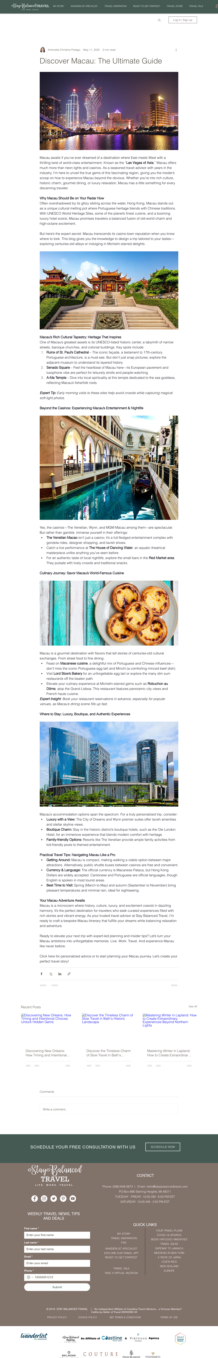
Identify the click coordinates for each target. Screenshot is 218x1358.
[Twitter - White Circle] (53, 1198)
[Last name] (56, 1249)
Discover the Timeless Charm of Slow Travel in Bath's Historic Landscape (109, 1053)
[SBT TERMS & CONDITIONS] (125, 1317)
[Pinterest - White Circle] (63, 1198)
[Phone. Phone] (61, 1277)
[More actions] (176, 49)
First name (31, 1228)
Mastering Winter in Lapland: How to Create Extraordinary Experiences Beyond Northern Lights (168, 1053)
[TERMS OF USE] (169, 1317)
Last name (31, 1242)
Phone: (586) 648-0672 (117, 1186)
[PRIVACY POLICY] (57, 1317)
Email (28, 1256)
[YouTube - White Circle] (72, 1198)
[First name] (56, 1235)
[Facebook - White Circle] (34, 1198)
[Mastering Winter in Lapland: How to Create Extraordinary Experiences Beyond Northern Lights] (170, 1029)
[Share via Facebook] (41, 974)
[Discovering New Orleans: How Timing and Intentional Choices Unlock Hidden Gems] (48, 1029)
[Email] (56, 1263)
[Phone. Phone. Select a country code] (30, 1277)
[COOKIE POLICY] (87, 1317)
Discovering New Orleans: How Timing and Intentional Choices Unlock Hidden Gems (46, 1053)
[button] (115, 6)
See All (193, 1006)
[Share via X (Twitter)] (50, 974)
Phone (29, 1270)
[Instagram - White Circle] (44, 1198)
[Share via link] (69, 974)
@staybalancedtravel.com (170, 1186)
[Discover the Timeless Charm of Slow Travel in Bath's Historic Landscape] (109, 1029)
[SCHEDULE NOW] (162, 1147)
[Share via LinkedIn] (60, 974)
